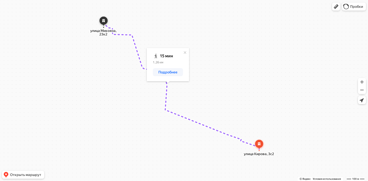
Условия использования (327, 178)
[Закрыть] (185, 53)
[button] (336, 7)
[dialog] (168, 64)
